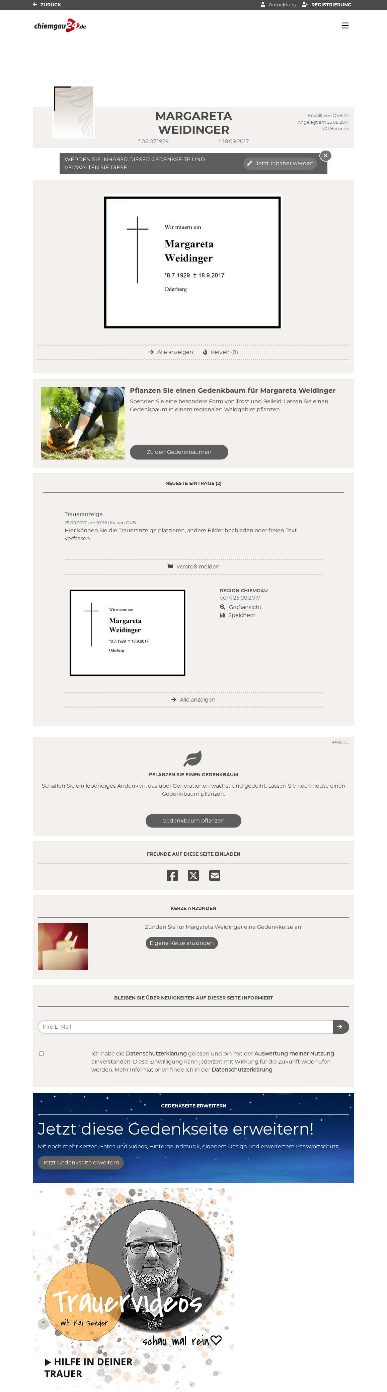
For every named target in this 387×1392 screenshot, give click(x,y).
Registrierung (327, 4)
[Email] (214, 873)
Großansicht (241, 607)
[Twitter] (193, 873)
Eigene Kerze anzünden (182, 943)
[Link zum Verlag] (90, 25)
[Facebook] (172, 873)
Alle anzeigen (171, 352)
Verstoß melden (193, 566)
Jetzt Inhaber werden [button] (280, 163)
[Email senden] (185, 1027)
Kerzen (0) (220, 352)
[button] (341, 1027)
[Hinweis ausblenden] (325, 156)
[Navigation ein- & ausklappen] (345, 25)
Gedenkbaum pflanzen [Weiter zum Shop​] (193, 821)
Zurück (47, 4)
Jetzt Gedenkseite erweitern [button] (81, 1162)
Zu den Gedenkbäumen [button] (179, 452)
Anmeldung (278, 4)
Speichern (238, 615)
